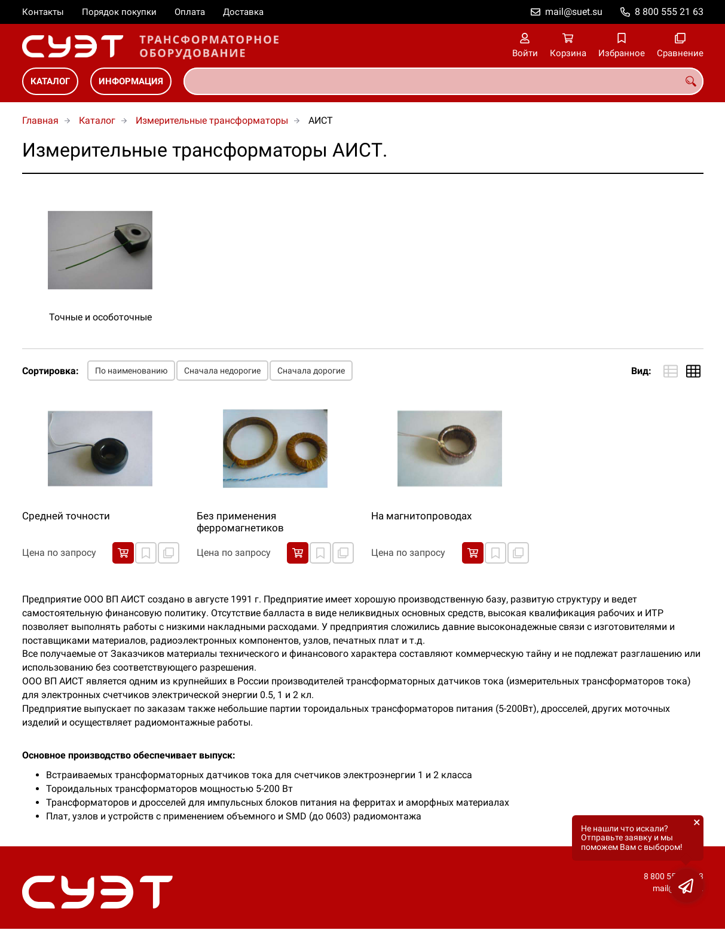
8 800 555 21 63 (669, 11)
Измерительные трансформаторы (212, 120)
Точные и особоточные (100, 317)
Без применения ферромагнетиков (240, 522)
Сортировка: (50, 371)
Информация (131, 81)
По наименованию (131, 370)
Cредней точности (66, 516)
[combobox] (443, 81)
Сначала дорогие (311, 370)
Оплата (190, 12)
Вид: (641, 371)
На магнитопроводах (421, 516)
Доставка (243, 12)
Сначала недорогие (222, 370)
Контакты (43, 12)
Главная (40, 120)
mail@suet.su (573, 11)
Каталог (50, 81)
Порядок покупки (119, 12)
